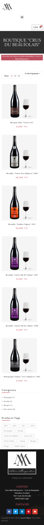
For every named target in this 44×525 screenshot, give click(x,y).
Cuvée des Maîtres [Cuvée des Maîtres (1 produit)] (11, 436)
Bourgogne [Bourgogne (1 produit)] (8, 431)
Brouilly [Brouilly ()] (20, 431)
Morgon (7, 405)
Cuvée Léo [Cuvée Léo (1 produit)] (28, 436)
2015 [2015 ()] (6, 426)
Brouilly (6, 401)
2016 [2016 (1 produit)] (14, 426)
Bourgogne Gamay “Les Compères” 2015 (22, 377)
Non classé (8, 409)
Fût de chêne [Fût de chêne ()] (9, 441)
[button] (22, 17)
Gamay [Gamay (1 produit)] (22, 441)
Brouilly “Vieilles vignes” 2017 (22, 224)
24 (15, 76)
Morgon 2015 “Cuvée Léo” (22, 123)
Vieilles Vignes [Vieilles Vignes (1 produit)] (19, 446)
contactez (38, 56)
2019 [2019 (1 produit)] (32, 426)
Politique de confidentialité (22, 478)
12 (12, 76)
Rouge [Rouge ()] (6, 446)
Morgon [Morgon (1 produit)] (33, 441)
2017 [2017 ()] (23, 426)
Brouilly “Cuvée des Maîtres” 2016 (22, 173)
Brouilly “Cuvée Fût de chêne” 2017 (22, 275)
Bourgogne (8, 397)
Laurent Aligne (25, 518)
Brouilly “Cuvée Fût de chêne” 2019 (22, 326)
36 (19, 76)
